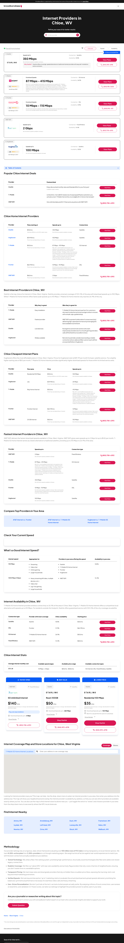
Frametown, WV (104, 821)
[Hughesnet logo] (13, 146)
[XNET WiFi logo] (12, 128)
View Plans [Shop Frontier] (107, 265)
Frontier (11, 265)
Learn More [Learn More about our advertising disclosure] (85, 1)
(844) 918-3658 (108, 86)
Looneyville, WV (75, 825)
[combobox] (78, 751)
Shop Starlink (62, 720)
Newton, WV (18, 829)
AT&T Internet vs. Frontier (22, 520)
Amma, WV (18, 821)
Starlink (10, 230)
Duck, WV (73, 821)
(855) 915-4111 (107, 108)
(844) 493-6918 (107, 65)
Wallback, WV (103, 829)
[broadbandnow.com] (13, 6)
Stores (115, 745)
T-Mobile (11, 245)
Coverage (106, 745)
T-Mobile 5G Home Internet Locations (19, 751)
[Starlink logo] (12, 62)
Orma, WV (44, 829)
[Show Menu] (118, 6)
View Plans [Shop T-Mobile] (107, 195)
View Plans (107, 60)
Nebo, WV (102, 825)
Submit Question (18, 905)
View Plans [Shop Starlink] (107, 187)
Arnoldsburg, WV (46, 821)
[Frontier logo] (13, 103)
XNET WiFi (11, 275)
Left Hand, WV (45, 825)
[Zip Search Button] (77, 35)
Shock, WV (74, 829)
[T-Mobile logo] (13, 81)
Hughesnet (12, 237)
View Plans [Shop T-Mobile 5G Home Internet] (107, 635)
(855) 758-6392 (107, 130)
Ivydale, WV (18, 825)
